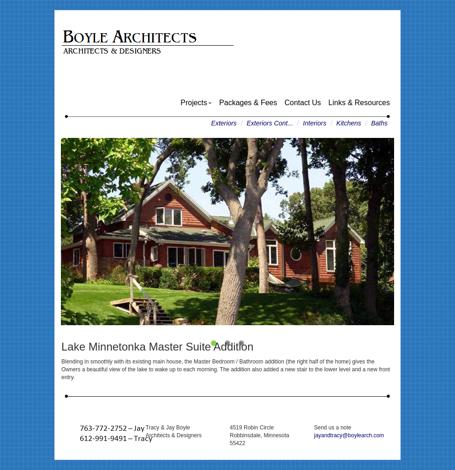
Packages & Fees (248, 103)
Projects (196, 103)
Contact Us (302, 103)
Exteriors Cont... (270, 123)
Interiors (315, 123)
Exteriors (224, 123)
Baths (379, 123)
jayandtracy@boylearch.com (349, 435)
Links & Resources (359, 103)
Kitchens (348, 123)
